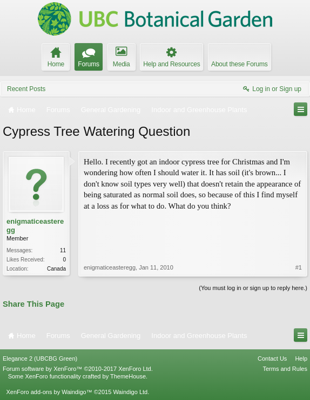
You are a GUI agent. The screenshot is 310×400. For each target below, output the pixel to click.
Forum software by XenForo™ (78, 368)
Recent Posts (26, 89)
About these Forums (239, 64)
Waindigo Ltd (130, 392)
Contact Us (272, 358)
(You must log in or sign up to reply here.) (253, 288)
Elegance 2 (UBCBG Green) (40, 358)
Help (301, 358)
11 (63, 250)
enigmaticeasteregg (35, 225)
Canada (56, 269)
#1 (298, 267)
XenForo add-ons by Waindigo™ (49, 392)
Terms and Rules (284, 368)
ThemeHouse (128, 376)
